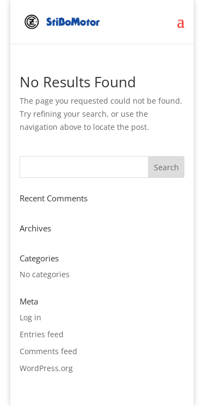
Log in (30, 317)
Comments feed (48, 351)
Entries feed (42, 334)
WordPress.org (46, 368)
